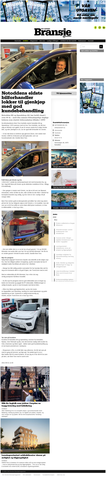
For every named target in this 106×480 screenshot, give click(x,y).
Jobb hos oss (61, 475)
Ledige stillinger (52, 41)
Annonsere (37, 475)
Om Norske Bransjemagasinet (11, 475)
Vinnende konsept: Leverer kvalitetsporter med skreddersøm (64, 231)
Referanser (82, 41)
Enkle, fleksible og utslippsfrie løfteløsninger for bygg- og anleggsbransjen (65, 264)
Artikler (25, 41)
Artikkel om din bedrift (68, 41)
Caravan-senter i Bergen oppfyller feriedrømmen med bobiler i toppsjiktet (64, 240)
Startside (18, 41)
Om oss (42, 41)
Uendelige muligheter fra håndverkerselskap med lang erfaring (65, 256)
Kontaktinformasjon (48, 475)
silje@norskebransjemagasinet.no (89, 133)
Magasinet (33, 41)
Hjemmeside (58, 130)
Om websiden (27, 475)
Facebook (57, 133)
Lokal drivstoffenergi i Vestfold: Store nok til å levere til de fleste (65, 273)
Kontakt (91, 41)
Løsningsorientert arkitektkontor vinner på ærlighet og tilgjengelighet (64, 248)
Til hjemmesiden (64, 93)
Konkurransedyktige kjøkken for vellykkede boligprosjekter (65, 280)
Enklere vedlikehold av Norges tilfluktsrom (65, 224)
